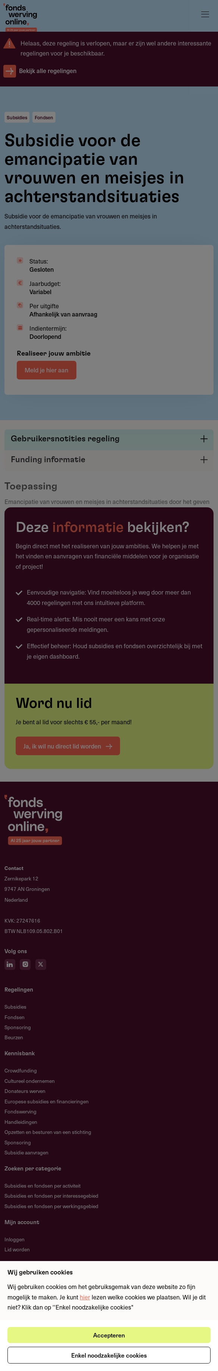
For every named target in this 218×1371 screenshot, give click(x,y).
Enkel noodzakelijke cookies (109, 1354)
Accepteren (109, 1334)
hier (85, 1296)
